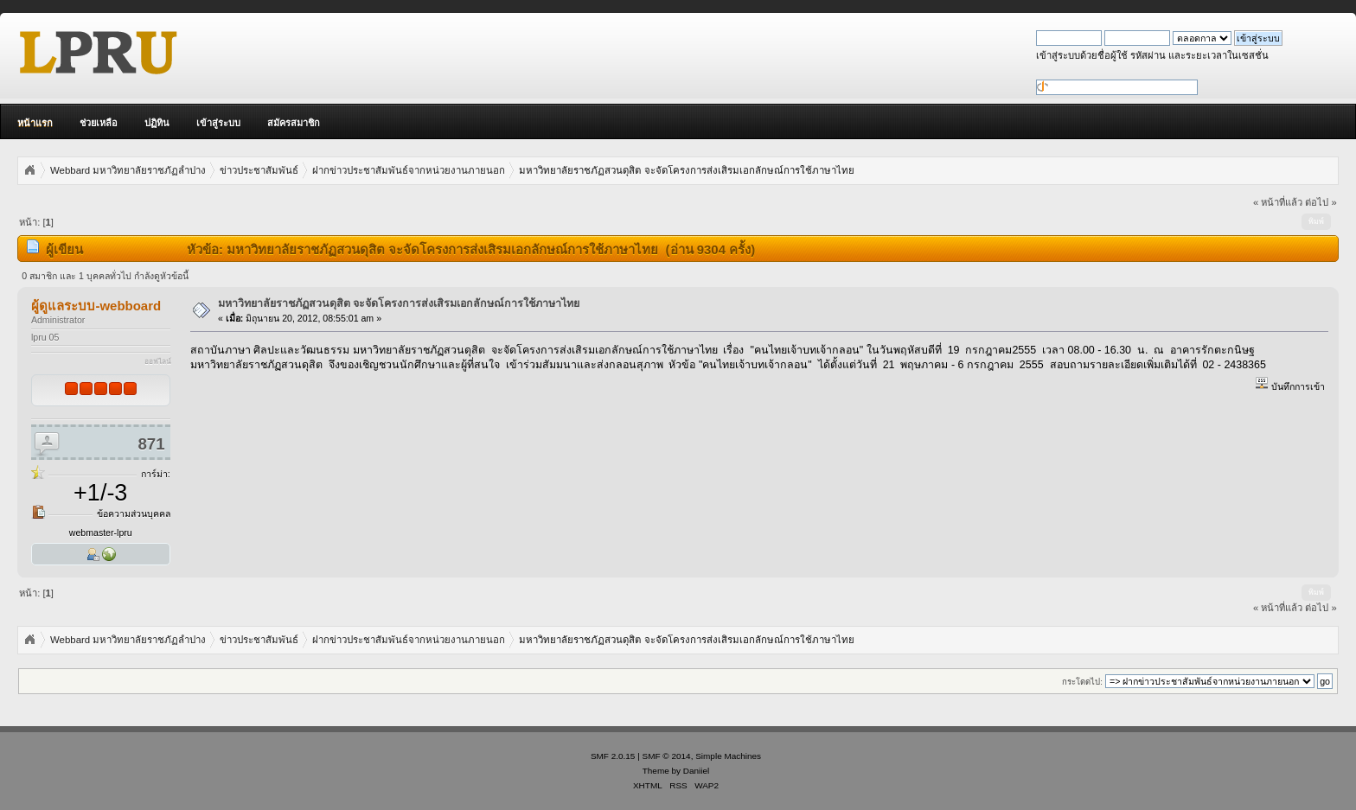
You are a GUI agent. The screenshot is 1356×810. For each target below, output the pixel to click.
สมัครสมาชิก (293, 123)
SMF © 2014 (667, 756)
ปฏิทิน (157, 123)
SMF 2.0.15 (613, 756)
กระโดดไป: (1082, 681)
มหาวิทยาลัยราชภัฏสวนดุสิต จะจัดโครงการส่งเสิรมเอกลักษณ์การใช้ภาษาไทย (398, 303)
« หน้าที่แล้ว (1277, 202)
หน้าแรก (35, 123)
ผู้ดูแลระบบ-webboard (96, 305)
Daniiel (696, 770)
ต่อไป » (1320, 202)
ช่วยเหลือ (99, 123)
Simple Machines (728, 756)
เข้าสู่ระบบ (218, 123)
